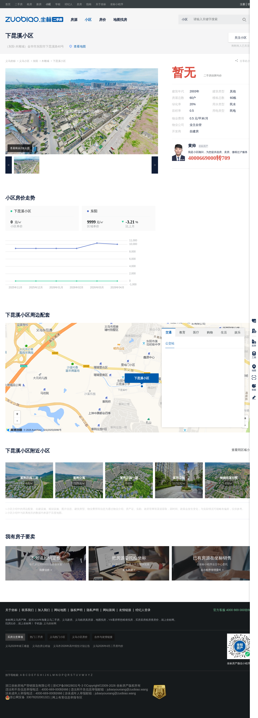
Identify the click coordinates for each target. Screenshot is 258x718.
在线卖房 (254, 343)
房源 (74, 19)
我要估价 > (45, 569)
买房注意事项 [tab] (15, 637)
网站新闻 (109, 610)
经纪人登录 (142, 610)
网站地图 (60, 610)
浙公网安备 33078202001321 (27, 697)
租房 (29, 4)
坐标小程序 (116, 4)
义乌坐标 (10, 61)
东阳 (35, 61)
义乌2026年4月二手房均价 (108, 646)
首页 (8, 4)
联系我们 (28, 610)
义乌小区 (24, 61)
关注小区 (241, 37)
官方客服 (254, 388)
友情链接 (125, 610)
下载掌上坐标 (254, 378)
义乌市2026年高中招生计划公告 (71, 646)
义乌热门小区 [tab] (57, 637)
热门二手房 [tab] (36, 637)
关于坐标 (101, 4)
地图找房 (120, 19)
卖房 (79, 4)
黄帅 (192, 146)
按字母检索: (12, 675)
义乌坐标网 (49, 623)
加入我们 (44, 610)
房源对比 (254, 330)
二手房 (19, 4)
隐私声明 (93, 610)
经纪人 (68, 4)
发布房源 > (129, 569)
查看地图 (77, 46)
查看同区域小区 (242, 450)
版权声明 (77, 610)
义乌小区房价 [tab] (80, 637)
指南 (88, 4)
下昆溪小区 (59, 61)
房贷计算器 (254, 355)
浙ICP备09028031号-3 (68, 685)
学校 (57, 4)
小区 (48, 4)
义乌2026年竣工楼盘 (17, 646)
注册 (242, 4)
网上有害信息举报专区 (67, 697)
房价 (102, 19)
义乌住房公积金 (41, 646)
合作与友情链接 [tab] (103, 637)
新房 (38, 4)
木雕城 (45, 61)
